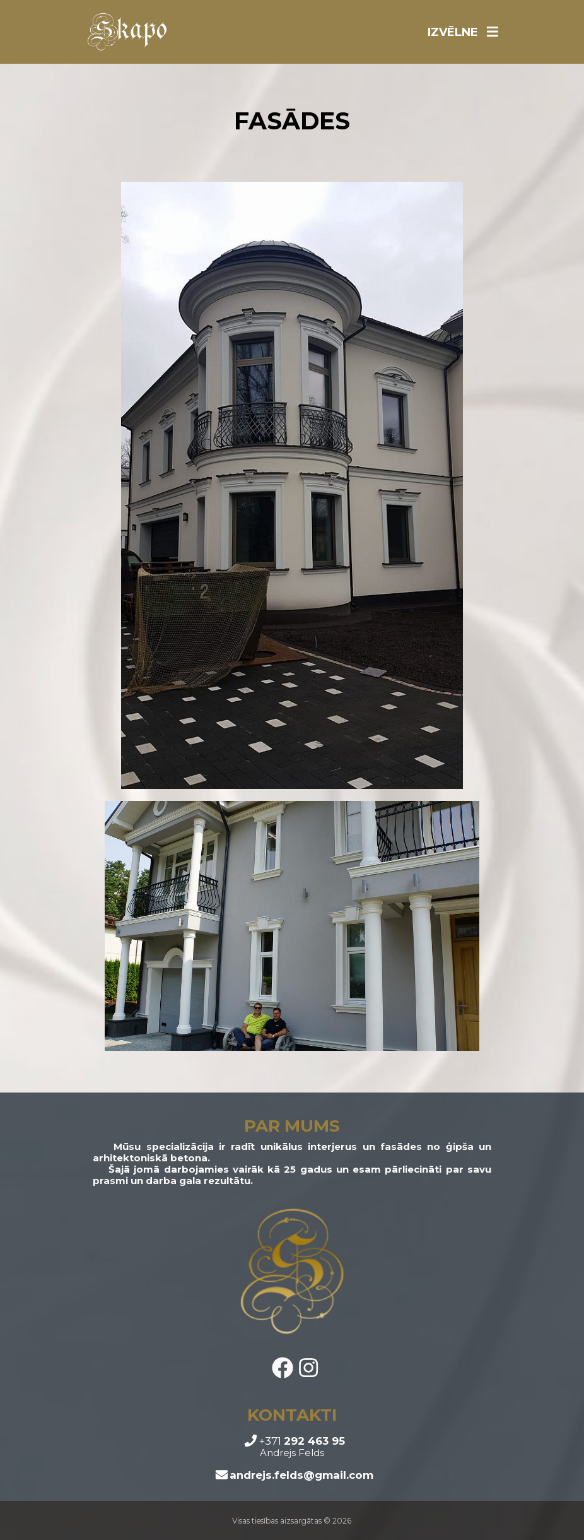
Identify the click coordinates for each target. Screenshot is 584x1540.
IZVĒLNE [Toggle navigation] (463, 32)
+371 (295, 1441)
